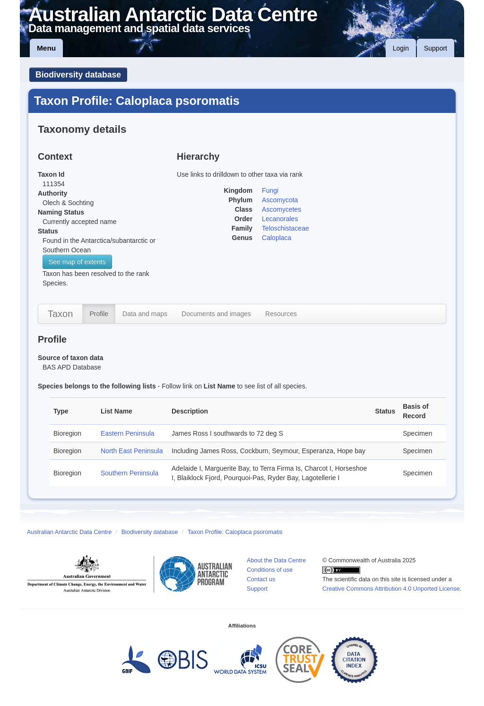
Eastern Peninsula (128, 433)
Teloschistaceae (285, 228)
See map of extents (77, 262)
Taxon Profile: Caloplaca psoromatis (235, 532)
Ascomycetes (281, 209)
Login (401, 48)
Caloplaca (276, 237)
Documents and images (216, 314)
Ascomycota (280, 200)
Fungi (270, 190)
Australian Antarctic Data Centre (69, 532)
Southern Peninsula (129, 473)
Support (435, 48)
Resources (281, 314)
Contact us (261, 579)
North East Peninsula (132, 451)
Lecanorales (280, 219)
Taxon (60, 314)
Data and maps (144, 314)
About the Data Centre (276, 560)
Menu (46, 48)
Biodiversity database (78, 74)
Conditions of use (270, 570)
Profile (98, 314)
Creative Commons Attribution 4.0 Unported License (391, 588)
